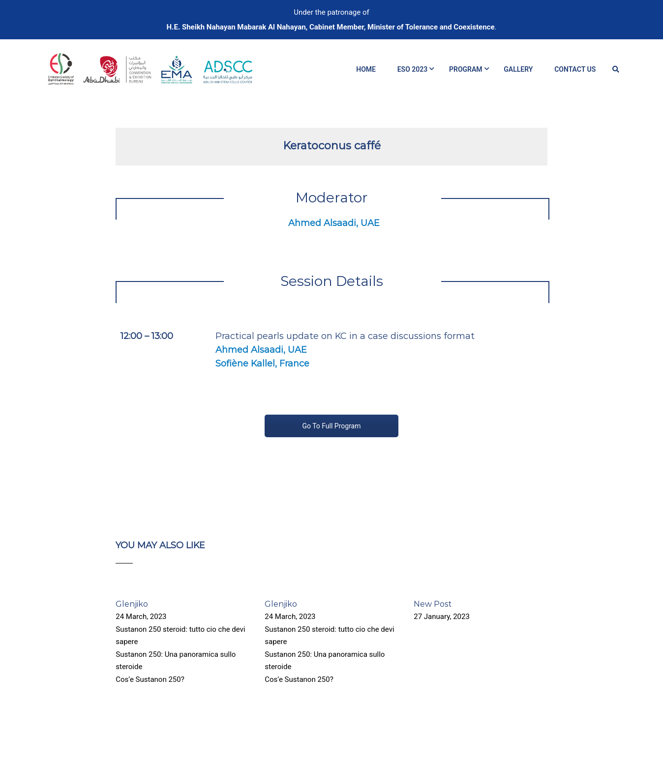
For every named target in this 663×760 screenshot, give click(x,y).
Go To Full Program (331, 426)
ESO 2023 (412, 69)
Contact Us (575, 69)
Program (465, 69)
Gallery (518, 69)
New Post (433, 604)
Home (366, 69)
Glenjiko (132, 604)
